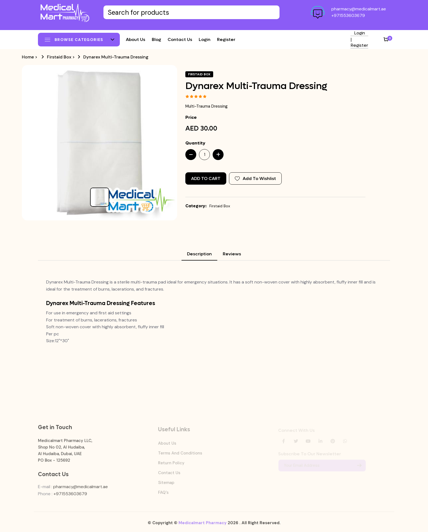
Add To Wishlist (255, 178)
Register (226, 39)
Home (28, 57)
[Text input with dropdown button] (191, 12)
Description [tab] (199, 254)
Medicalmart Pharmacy (203, 525)
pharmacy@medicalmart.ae (358, 9)
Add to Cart (206, 178)
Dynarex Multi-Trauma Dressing (115, 57)
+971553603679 (348, 15)
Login (204, 39)
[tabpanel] (214, 311)
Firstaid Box (59, 57)
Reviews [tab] (232, 254)
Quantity (195, 143)
